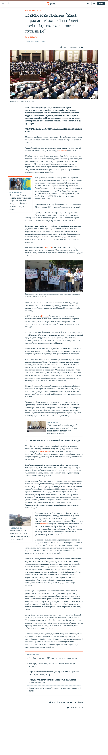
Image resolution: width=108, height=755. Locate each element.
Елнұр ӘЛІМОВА (31, 37)
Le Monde (48, 248)
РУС (94, 3)
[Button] (63, 47)
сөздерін (44, 524)
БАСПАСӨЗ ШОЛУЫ (33, 11)
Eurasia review (44, 452)
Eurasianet (62, 151)
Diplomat (45, 316)
